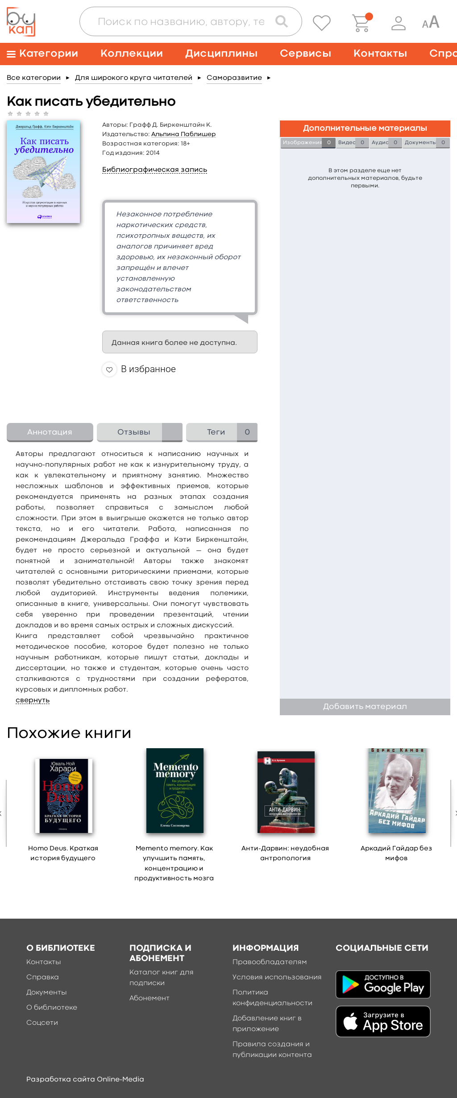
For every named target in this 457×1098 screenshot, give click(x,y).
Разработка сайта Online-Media (85, 1080)
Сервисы (305, 53)
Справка (42, 977)
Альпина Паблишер (183, 134)
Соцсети (42, 1023)
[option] (63, 808)
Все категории (34, 78)
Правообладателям (270, 962)
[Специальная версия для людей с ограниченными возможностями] (431, 23)
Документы (46, 993)
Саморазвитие (234, 78)
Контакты (380, 53)
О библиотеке (51, 1008)
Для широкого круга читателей (133, 78)
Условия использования (277, 977)
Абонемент (149, 998)
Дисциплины (221, 53)
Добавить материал (365, 707)
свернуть (33, 700)
